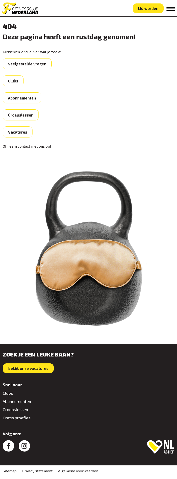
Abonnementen (22, 98)
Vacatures (17, 132)
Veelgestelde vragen (27, 63)
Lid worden (148, 8)
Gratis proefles (16, 417)
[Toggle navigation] (170, 9)
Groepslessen (20, 115)
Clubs (13, 81)
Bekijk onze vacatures (28, 368)
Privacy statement (37, 471)
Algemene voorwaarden (78, 471)
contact (24, 146)
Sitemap (10, 471)
